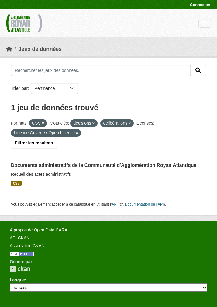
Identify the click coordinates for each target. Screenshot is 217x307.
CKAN (20, 269)
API (115, 204)
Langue (17, 279)
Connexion (200, 4)
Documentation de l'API (144, 204)
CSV (16, 183)
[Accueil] (9, 49)
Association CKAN (27, 245)
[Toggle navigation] (204, 23)
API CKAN (19, 237)
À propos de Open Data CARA (38, 230)
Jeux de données (40, 49)
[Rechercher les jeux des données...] (101, 70)
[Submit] (198, 70)
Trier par (19, 88)
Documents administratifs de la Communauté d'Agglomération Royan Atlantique (103, 165)
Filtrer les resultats (34, 142)
